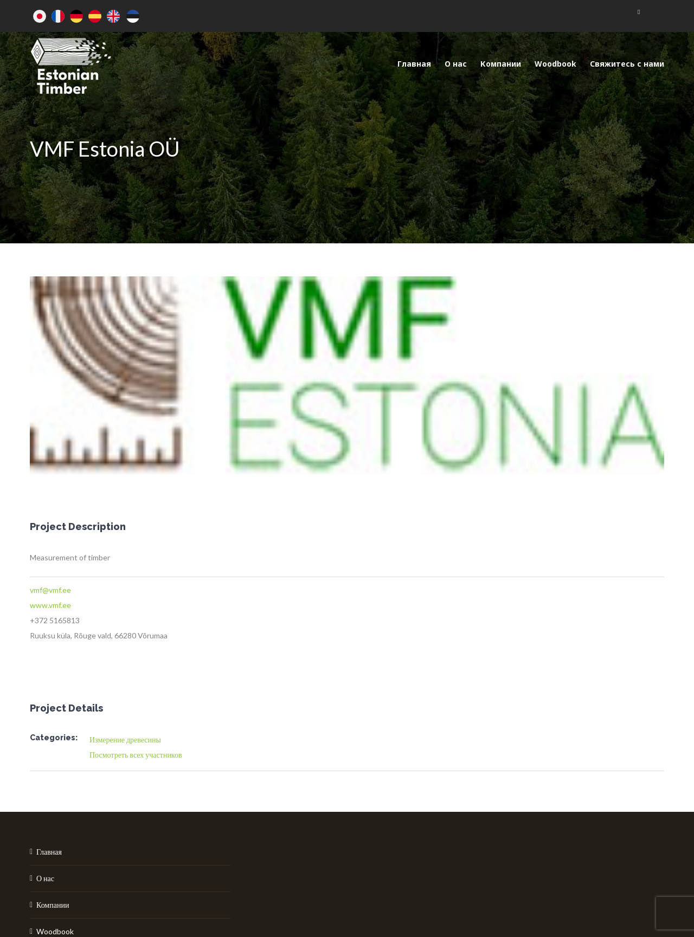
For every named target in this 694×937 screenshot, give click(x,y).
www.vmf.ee (50, 605)
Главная (49, 851)
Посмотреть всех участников (135, 754)
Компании (52, 904)
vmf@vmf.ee (50, 589)
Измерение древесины (125, 739)
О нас (45, 878)
